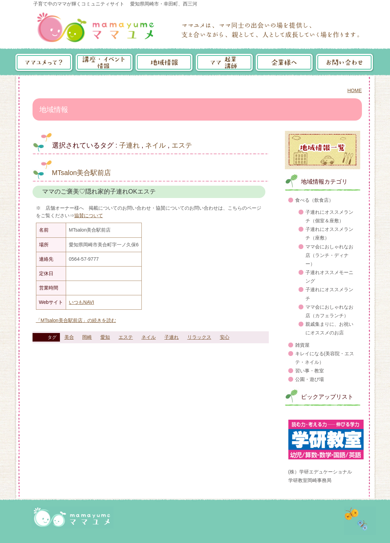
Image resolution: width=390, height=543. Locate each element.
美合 (69, 337)
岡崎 (87, 337)
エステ (182, 145)
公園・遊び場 (309, 379)
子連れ (129, 145)
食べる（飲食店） (314, 200)
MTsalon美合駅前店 (81, 172)
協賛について (88, 215)
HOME (355, 90)
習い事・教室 (309, 370)
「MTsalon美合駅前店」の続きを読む (76, 320)
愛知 (105, 337)
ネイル (155, 145)
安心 (224, 337)
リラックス (199, 337)
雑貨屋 (302, 345)
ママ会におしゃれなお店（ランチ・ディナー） (329, 255)
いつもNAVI (81, 302)
